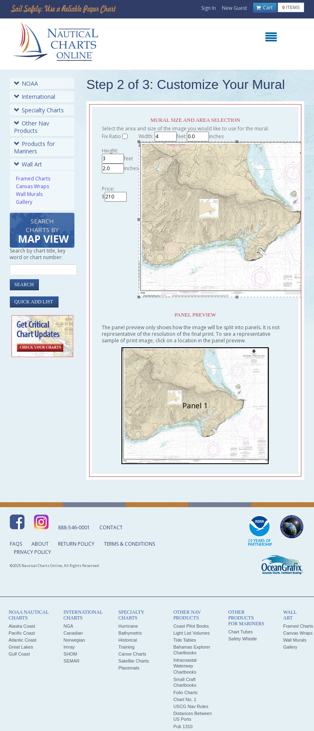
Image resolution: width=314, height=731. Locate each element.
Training (127, 646)
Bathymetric (130, 633)
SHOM (70, 653)
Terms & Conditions (129, 543)
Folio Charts (185, 692)
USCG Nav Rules (191, 706)
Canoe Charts (132, 653)
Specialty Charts (39, 110)
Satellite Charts (134, 660)
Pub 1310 (183, 726)
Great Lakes (21, 646)
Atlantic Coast (22, 640)
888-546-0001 (74, 527)
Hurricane (128, 626)
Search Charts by (43, 231)
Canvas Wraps (32, 186)
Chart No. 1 (184, 699)
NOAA (26, 83)
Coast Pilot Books (191, 626)
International (34, 96)
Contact (111, 527)
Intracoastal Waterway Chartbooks (185, 666)
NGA (68, 626)
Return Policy (76, 543)
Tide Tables (184, 640)
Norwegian (74, 640)
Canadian (73, 633)
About (40, 543)
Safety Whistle (242, 638)
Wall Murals (29, 194)
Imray (69, 646)
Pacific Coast (22, 633)
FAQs (16, 543)
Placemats (129, 667)
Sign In (208, 8)
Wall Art (28, 164)
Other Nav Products (31, 126)
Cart (264, 8)
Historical (128, 640)
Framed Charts (33, 178)
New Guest (234, 8)
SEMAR (71, 660)
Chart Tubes (240, 631)
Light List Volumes (191, 633)
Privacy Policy (32, 552)
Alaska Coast (22, 626)
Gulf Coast (19, 653)
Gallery (24, 201)
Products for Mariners (34, 147)
